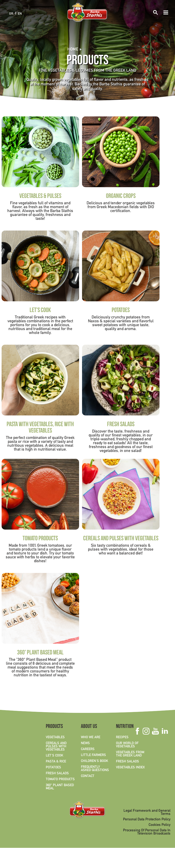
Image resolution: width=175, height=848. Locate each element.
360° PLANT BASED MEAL (40, 653)
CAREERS (88, 749)
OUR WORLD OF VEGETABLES (127, 745)
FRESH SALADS (120, 425)
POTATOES (121, 310)
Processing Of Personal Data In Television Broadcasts (146, 832)
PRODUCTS (54, 727)
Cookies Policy (159, 825)
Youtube (155, 731)
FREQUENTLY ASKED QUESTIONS (95, 768)
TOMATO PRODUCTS (40, 539)
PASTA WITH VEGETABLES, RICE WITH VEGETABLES (40, 428)
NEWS (85, 743)
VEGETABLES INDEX (130, 767)
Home (72, 49)
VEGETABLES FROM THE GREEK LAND (130, 754)
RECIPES (122, 737)
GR (11, 13)
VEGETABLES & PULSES (40, 196)
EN (20, 13)
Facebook (137, 731)
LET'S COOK (40, 310)
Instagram (145, 731)
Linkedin (164, 731)
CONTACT (87, 776)
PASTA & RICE (56, 761)
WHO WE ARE (90, 737)
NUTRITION (125, 727)
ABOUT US (89, 727)
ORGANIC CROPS (121, 196)
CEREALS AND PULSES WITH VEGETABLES (120, 539)
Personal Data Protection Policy (146, 819)
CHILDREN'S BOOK (94, 761)
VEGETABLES (55, 737)
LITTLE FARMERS (93, 755)
